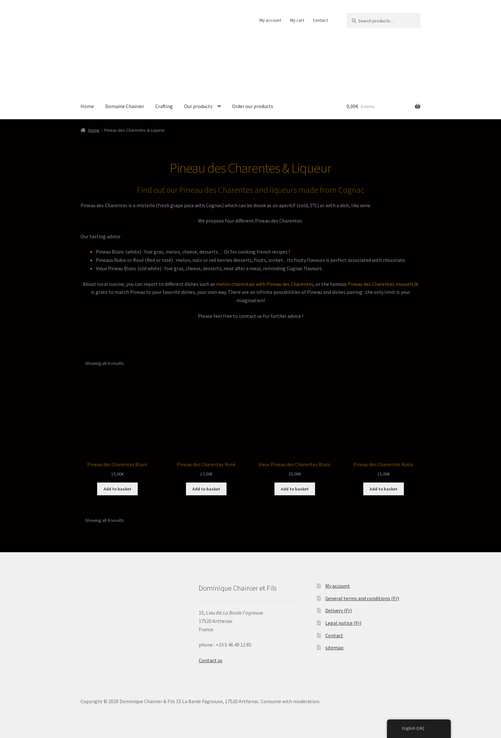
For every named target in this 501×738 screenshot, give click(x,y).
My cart (297, 20)
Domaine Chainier (124, 106)
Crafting (164, 106)
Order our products (252, 106)
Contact (320, 20)
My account (270, 20)
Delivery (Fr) (338, 610)
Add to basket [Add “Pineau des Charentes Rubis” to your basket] (383, 489)
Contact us (210, 660)
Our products (198, 106)
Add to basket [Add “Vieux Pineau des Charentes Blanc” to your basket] (295, 489)
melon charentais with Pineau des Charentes (264, 284)
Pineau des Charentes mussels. (381, 284)
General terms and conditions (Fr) (362, 598)
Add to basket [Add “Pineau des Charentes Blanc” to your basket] (117, 489)
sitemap (334, 647)
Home (87, 106)
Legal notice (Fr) (343, 623)
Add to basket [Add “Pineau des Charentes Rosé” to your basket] (206, 489)
